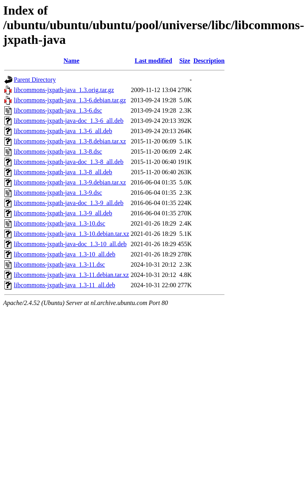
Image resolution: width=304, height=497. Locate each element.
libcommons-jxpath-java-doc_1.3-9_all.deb (68, 203)
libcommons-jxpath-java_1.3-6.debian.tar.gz (70, 100)
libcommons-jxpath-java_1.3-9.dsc (58, 192)
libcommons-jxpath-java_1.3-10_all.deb (64, 254)
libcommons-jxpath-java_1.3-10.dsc (59, 223)
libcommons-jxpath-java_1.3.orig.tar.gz (64, 90)
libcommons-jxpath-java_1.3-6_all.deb (63, 131)
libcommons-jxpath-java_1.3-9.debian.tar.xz (70, 182)
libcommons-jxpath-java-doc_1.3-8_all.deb (68, 161)
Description (209, 60)
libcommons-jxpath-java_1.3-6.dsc (58, 110)
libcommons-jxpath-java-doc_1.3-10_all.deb (70, 244)
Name (71, 60)
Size (185, 60)
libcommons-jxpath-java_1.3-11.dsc (59, 264)
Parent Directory (35, 79)
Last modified (153, 60)
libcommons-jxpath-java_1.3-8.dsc (58, 151)
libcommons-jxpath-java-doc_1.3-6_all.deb (68, 120)
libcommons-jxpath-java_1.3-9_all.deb (63, 213)
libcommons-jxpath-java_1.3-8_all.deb (63, 172)
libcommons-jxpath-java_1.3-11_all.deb (64, 285)
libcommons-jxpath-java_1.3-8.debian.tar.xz (70, 141)
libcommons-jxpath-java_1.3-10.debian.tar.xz (71, 233)
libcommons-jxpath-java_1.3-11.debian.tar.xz (71, 274)
